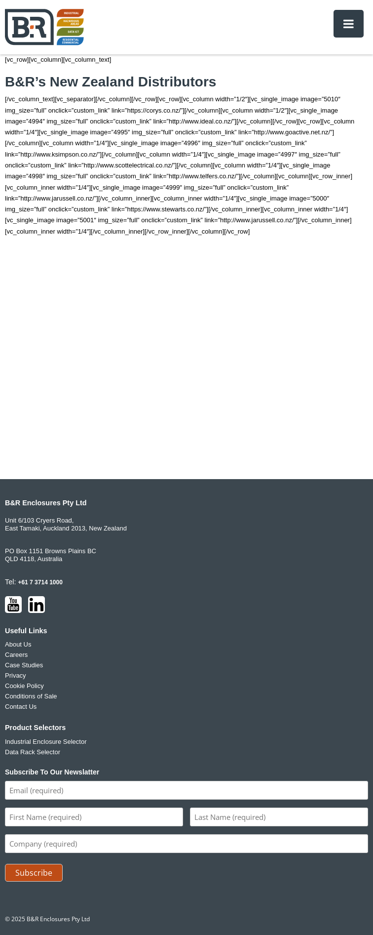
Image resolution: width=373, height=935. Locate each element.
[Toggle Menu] (349, 24)
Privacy (15, 675)
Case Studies (24, 665)
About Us (18, 644)
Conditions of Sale (31, 696)
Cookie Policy (24, 686)
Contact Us (21, 706)
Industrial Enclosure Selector (45, 741)
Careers (16, 654)
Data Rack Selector (32, 752)
